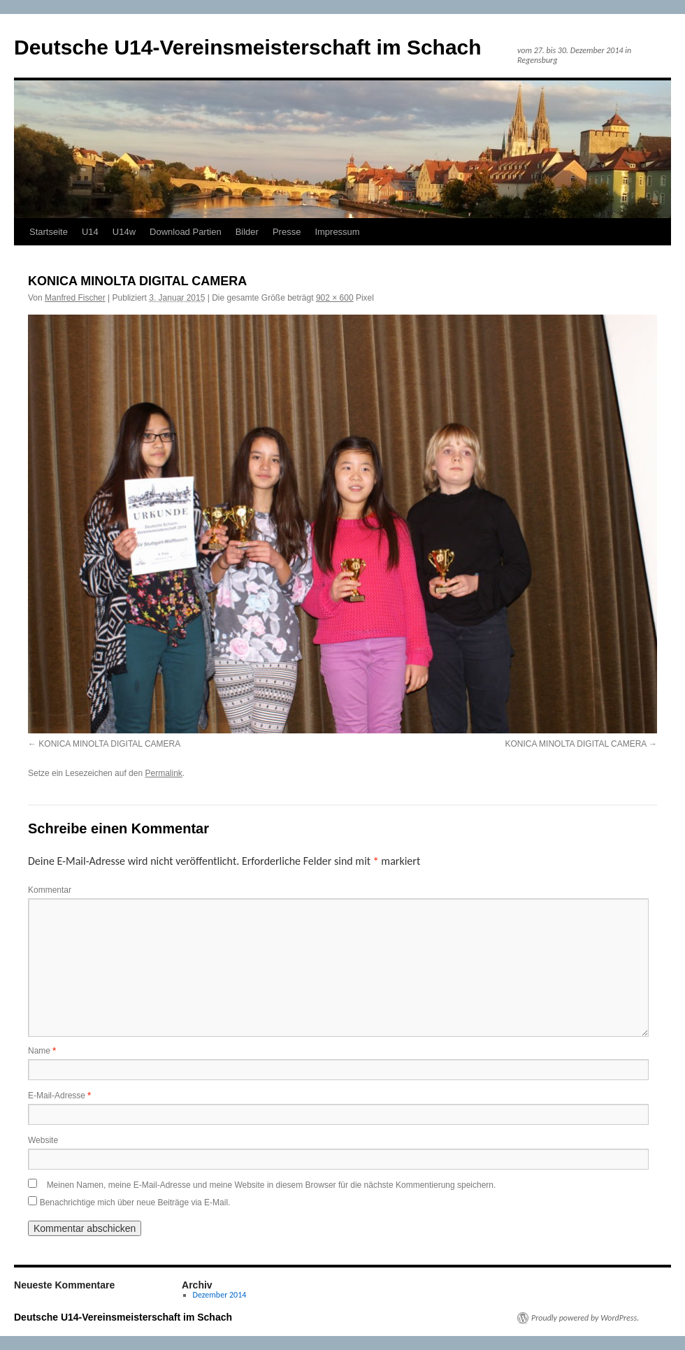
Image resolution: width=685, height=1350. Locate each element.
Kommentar (49, 890)
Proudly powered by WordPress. (585, 1318)
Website (43, 1140)
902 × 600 (335, 298)
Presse (287, 232)
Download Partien (186, 232)
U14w (124, 232)
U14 (90, 232)
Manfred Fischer (75, 298)
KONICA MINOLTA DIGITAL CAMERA (109, 744)
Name (42, 1051)
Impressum (337, 232)
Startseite (48, 232)
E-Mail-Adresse (59, 1095)
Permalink (163, 773)
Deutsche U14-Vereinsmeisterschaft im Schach (248, 47)
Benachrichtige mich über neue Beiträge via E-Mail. (135, 1202)
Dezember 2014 (220, 1295)
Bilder (247, 232)
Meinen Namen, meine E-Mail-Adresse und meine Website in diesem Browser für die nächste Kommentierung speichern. (271, 1185)
